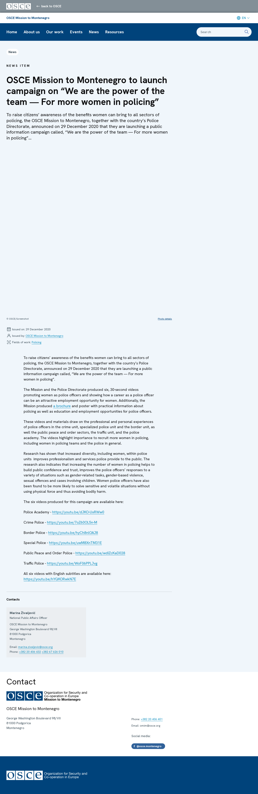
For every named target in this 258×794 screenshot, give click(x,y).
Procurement (39, 782)
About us (32, 32)
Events (76, 32)
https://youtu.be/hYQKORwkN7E (50, 506)
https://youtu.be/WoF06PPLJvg (72, 491)
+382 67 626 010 (52, 579)
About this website (67, 782)
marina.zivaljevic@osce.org (35, 574)
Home (11, 32)
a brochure (62, 333)
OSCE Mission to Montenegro (27, 18)
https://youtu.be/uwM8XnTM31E (75, 470)
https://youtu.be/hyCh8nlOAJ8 (73, 460)
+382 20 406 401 (152, 647)
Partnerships (15, 764)
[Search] (247, 32)
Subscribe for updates (22, 740)
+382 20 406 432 (30, 579)
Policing (36, 270)
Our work (54, 32)
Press (10, 756)
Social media (15, 748)
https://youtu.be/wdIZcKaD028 (100, 480)
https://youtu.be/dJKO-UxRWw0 (78, 439)
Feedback (124, 782)
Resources (114, 32)
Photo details (165, 246)
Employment (15, 732)
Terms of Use (15, 782)
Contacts (13, 724)
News (94, 32)
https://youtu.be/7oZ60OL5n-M (72, 450)
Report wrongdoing (98, 782)
